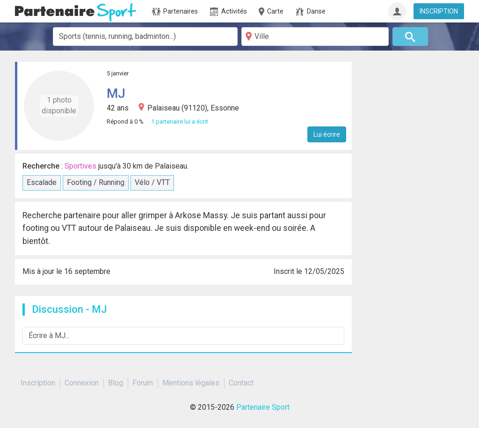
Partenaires (175, 11)
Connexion (82, 382)
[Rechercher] (410, 36)
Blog (115, 382)
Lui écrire (326, 134)
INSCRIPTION (439, 11)
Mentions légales (190, 382)
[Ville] (315, 36)
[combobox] (145, 36)
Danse (311, 11)
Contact (241, 382)
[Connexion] (397, 11)
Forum (142, 382)
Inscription (38, 382)
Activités (228, 11)
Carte (270, 11)
